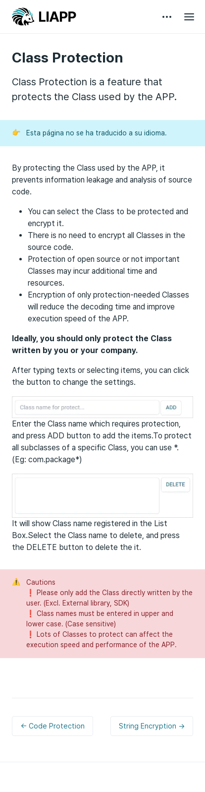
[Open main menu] (189, 16)
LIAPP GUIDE (44, 16)
